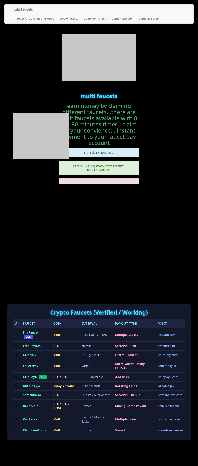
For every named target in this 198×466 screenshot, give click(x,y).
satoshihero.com (170, 395)
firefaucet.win (168, 335)
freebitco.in (166, 346)
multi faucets (22, 9)
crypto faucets (69, 18)
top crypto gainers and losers (35, 18)
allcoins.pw (166, 386)
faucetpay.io (167, 366)
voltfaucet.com (169, 419)
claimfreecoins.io (170, 430)
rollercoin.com (168, 406)
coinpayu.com (168, 377)
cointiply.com (168, 355)
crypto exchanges (94, 18)
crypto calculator (122, 18)
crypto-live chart (148, 18)
